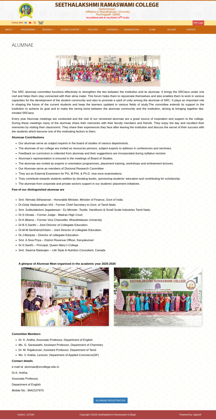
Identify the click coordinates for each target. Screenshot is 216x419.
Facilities (94, 29)
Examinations (133, 29)
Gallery (171, 29)
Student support (71, 29)
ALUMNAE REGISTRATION (110, 400)
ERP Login (198, 23)
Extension (113, 29)
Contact (191, 29)
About (9, 29)
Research (48, 29)
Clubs (152, 29)
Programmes (29, 29)
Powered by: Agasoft (190, 414)
